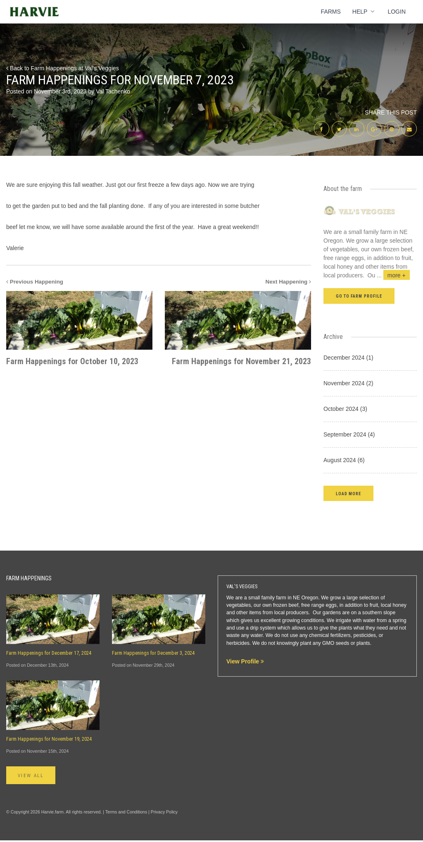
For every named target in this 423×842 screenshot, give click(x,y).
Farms (331, 11)
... (393, 277)
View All (32, 777)
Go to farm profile (359, 298)
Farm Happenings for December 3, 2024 (153, 654)
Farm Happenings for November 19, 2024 (49, 740)
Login (396, 11)
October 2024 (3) (345, 410)
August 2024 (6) (344, 461)
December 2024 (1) (348, 358)
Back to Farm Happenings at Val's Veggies (62, 68)
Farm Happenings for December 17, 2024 (48, 654)
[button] (348, 494)
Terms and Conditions (126, 813)
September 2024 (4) (349, 435)
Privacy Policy (164, 813)
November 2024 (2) (348, 384)
